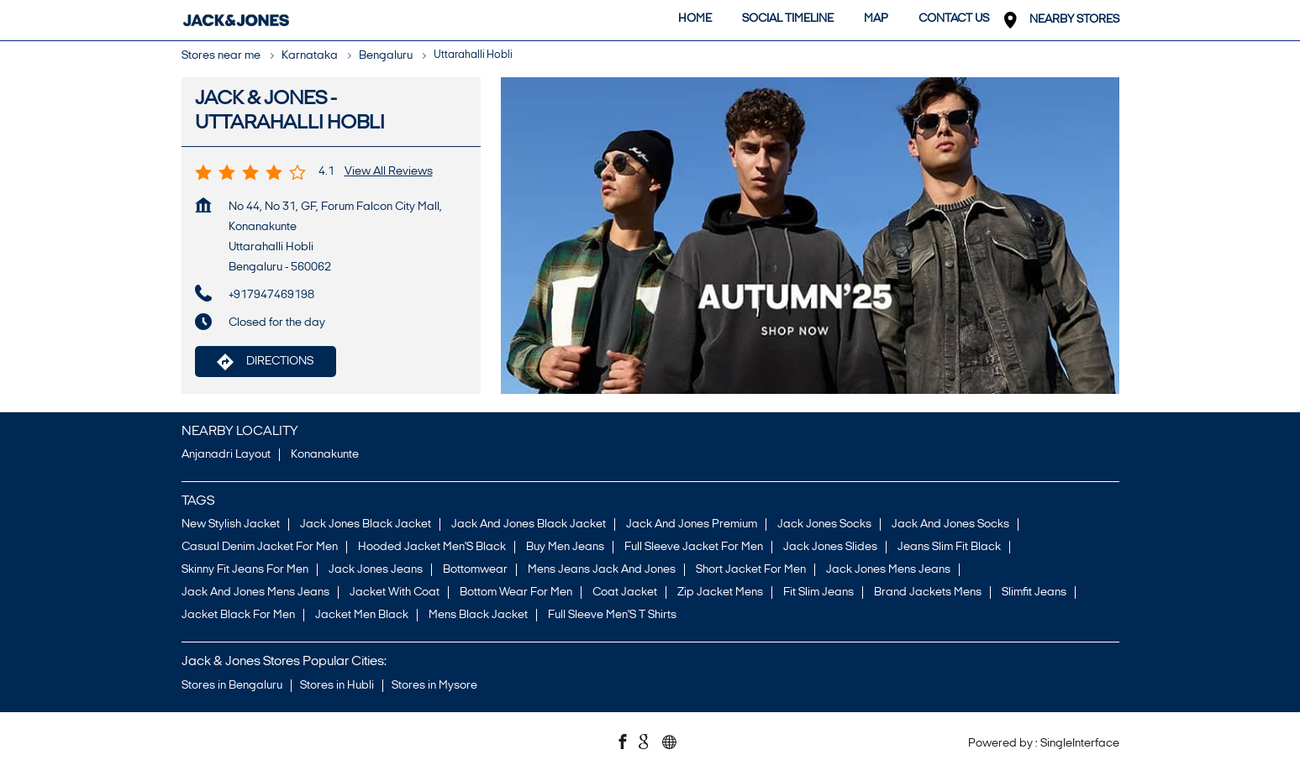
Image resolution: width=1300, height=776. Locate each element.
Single (1079, 743)
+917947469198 (271, 295)
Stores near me (221, 56)
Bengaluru (386, 56)
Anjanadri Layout (226, 455)
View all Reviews (389, 171)
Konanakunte (325, 455)
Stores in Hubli (337, 685)
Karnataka (310, 56)
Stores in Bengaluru (232, 685)
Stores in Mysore (434, 685)
